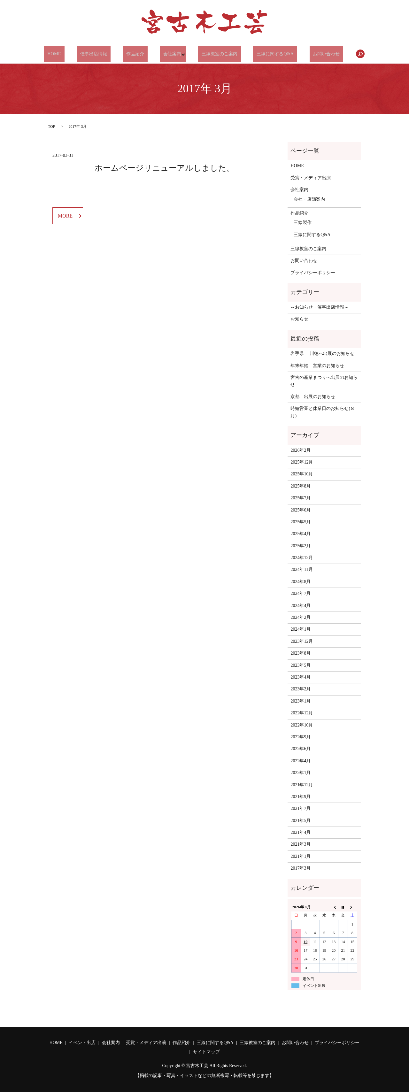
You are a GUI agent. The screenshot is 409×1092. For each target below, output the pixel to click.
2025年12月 (301, 462)
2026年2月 (300, 450)
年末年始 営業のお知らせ (317, 365)
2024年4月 (300, 605)
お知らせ (299, 319)
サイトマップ (206, 1052)
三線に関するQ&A (269, 54)
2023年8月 (300, 653)
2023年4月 (300, 677)
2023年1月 (300, 701)
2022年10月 (301, 725)
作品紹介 (134, 54)
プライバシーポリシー (312, 272)
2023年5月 (300, 665)
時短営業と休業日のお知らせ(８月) (322, 412)
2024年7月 (300, 593)
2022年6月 (300, 748)
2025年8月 (300, 486)
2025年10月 (301, 474)
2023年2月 (300, 689)
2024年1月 (300, 629)
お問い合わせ (317, 54)
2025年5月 (300, 521)
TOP (51, 126)
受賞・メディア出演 (310, 177)
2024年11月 (301, 569)
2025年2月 (300, 545)
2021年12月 (301, 784)
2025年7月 (300, 498)
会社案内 (167, 54)
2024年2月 (300, 617)
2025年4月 (300, 533)
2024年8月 (300, 581)
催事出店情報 (96, 54)
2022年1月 (300, 772)
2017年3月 (300, 868)
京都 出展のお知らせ (312, 396)
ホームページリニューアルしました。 (165, 168)
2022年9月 (300, 736)
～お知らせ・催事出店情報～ (319, 307)
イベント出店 (82, 1042)
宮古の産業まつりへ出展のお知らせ (324, 381)
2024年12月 (301, 557)
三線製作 (303, 222)
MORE (65, 216)
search (350, 54)
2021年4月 (300, 832)
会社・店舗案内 (309, 199)
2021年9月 (300, 796)
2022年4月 (300, 760)
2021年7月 (300, 808)
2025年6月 (300, 510)
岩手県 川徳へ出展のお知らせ (322, 353)
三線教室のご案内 (215, 54)
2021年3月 (300, 844)
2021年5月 (300, 820)
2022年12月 (301, 713)
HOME (61, 54)
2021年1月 (300, 856)
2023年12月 (301, 641)
